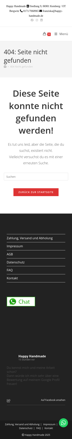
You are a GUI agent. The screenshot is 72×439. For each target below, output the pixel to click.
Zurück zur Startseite (36, 192)
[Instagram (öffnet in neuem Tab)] (37, 20)
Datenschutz (16, 262)
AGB (10, 254)
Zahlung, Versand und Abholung (30, 238)
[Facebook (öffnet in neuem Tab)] (32, 20)
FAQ (10, 270)
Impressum (15, 246)
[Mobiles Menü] (60, 34)
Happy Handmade (32, 356)
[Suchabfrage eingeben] (36, 176)
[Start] (5, 66)
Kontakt (12, 278)
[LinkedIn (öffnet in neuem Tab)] (41, 20)
